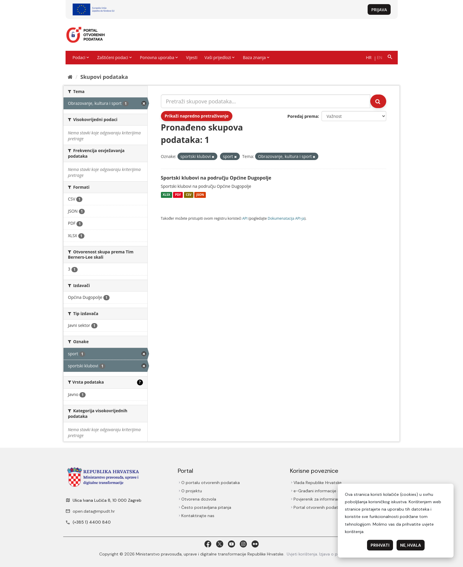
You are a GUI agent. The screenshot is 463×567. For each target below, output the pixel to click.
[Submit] (378, 101)
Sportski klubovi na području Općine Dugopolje (216, 178)
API (244, 218)
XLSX (166, 195)
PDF (178, 195)
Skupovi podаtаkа (104, 76)
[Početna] (70, 76)
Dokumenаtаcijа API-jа (286, 218)
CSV (188, 195)
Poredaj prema (302, 116)
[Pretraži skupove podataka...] (266, 101)
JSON (200, 195)
